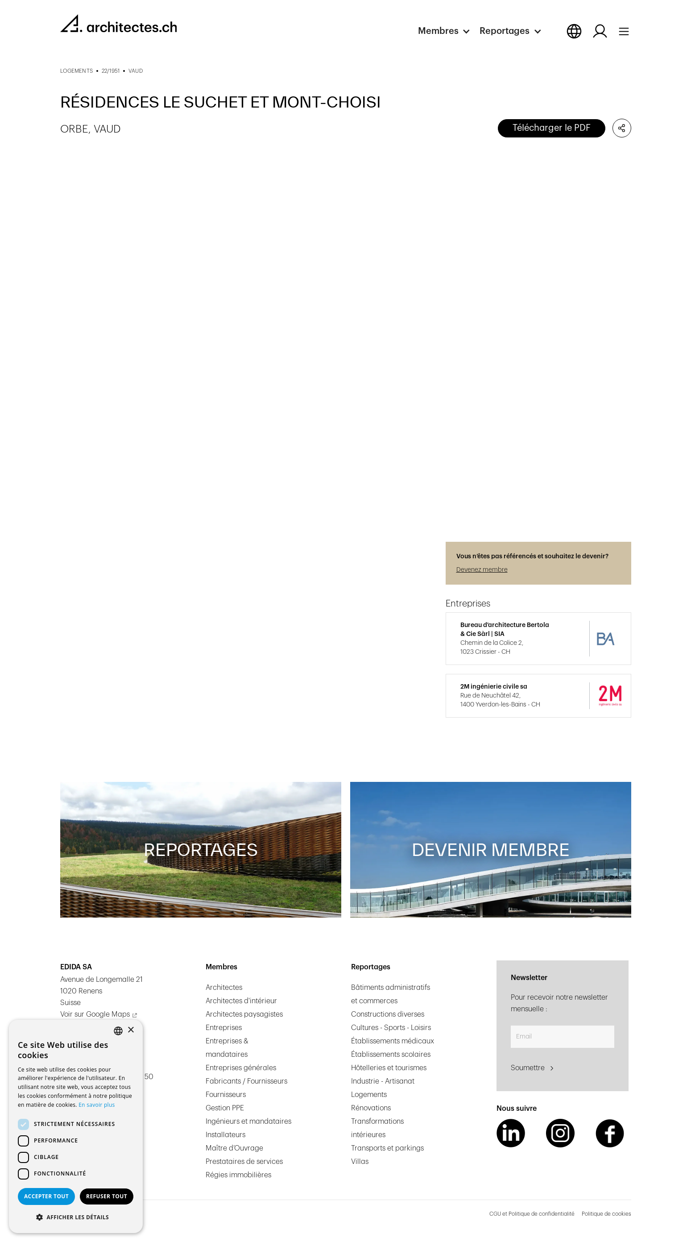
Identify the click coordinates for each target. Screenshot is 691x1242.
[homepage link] (118, 23)
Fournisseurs (226, 1094)
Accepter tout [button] (46, 1196)
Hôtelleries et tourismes (388, 1068)
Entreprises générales (241, 1068)
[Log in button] (600, 31)
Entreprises (224, 1027)
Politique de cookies (606, 1214)
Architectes (224, 987)
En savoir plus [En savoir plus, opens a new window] (97, 1105)
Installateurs (225, 1134)
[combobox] (118, 1030)
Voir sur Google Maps (95, 1014)
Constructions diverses (387, 1014)
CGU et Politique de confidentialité (532, 1214)
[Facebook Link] (610, 1133)
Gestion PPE (225, 1108)
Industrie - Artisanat (382, 1081)
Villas (359, 1161)
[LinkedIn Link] (511, 1133)
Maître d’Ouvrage (234, 1148)
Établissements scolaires (390, 1054)
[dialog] (76, 1126)
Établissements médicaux (392, 1041)
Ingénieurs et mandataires (248, 1121)
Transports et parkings (387, 1148)
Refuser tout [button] (106, 1196)
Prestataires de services (244, 1161)
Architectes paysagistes (244, 1014)
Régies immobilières (238, 1175)
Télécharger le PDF (552, 128)
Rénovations (371, 1108)
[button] (449, 31)
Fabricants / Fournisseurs (246, 1081)
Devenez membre (482, 570)
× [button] (130, 1030)
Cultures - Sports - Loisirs (391, 1027)
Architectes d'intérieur (241, 1001)
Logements (369, 1094)
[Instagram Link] (560, 1133)
